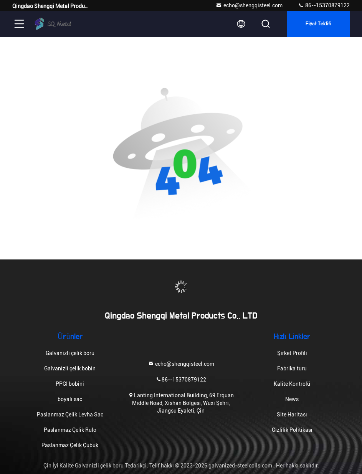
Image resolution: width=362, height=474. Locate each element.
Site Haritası (292, 414)
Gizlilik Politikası (292, 430)
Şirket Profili (292, 353)
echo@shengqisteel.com (249, 5)
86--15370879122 (324, 5)
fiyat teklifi (319, 23)
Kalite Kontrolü (292, 384)
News (292, 399)
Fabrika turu (292, 368)
